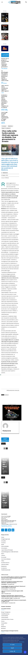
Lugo (2, 92)
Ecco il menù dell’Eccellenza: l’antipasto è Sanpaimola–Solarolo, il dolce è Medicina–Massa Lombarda (13, 578)
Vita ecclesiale (4, 83)
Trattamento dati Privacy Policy (6, 526)
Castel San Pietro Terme (4, 109)
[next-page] (7, 448)
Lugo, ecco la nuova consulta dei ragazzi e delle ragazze (5, 88)
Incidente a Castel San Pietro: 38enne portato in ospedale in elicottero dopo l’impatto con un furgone (4, 101)
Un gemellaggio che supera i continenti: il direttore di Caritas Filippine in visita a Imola (13, 587)
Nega (12, 647)
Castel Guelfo (3, 123)
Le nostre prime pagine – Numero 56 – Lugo (5, 492)
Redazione (5, 172)
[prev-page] (4, 448)
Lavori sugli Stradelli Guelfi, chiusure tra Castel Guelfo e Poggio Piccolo (5, 116)
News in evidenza (6, 128)
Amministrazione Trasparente (6, 525)
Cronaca (3, 126)
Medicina (10, 126)
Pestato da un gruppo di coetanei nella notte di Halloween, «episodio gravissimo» (5, 62)
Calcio (2, 579)
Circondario (4, 68)
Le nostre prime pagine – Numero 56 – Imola (5, 457)
